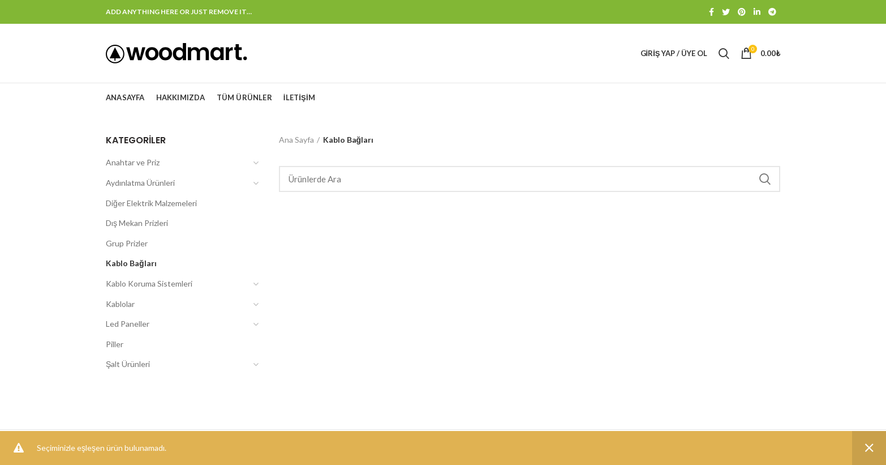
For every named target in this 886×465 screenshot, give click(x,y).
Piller (114, 344)
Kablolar (120, 304)
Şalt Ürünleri (128, 364)
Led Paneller (127, 324)
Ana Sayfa (296, 139)
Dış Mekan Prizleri (137, 223)
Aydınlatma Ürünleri (140, 182)
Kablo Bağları (131, 263)
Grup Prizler (127, 243)
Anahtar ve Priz (133, 162)
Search (765, 179)
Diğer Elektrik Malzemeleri (151, 203)
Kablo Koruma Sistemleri (149, 283)
